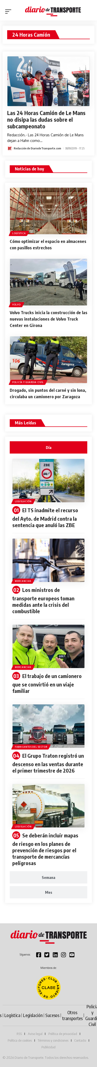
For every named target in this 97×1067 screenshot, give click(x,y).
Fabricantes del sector (31, 746)
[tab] (48, 447)
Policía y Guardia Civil (28, 382)
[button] (9, 11)
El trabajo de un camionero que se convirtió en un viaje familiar (47, 683)
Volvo (16, 304)
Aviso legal (35, 1034)
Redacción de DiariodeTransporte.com (37, 148)
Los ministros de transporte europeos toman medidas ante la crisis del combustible (43, 600)
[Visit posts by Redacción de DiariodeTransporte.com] (9, 148)
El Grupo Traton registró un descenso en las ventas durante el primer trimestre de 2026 (48, 763)
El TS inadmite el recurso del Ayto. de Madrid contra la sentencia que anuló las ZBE (45, 517)
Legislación (23, 501)
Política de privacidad (62, 1034)
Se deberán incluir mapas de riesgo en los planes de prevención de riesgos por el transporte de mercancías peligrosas (45, 849)
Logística (19, 233)
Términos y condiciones (53, 1040)
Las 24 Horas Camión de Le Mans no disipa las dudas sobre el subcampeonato (46, 119)
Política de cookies (20, 1040)
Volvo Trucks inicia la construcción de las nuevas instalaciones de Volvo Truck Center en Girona (48, 319)
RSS (19, 1034)
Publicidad (48, 1047)
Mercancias (23, 581)
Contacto (80, 1040)
